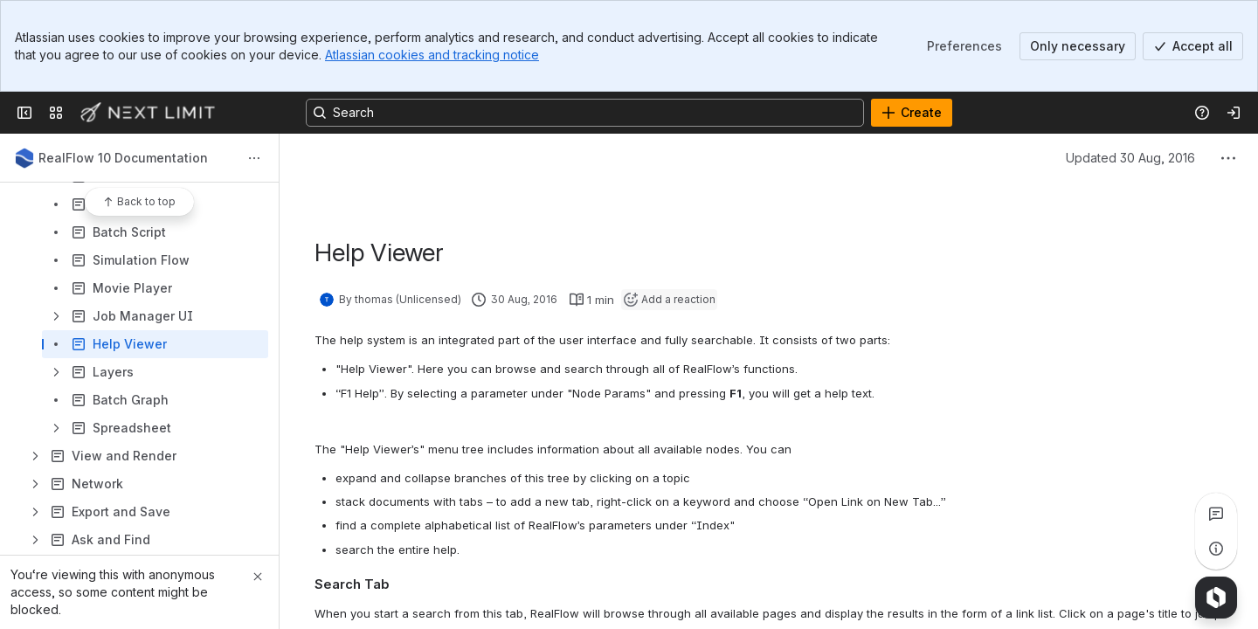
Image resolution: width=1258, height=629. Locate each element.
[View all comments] (1216, 514)
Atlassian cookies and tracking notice (432, 54)
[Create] (911, 113)
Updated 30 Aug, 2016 (1130, 157)
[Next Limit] (148, 113)
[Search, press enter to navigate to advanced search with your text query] (585, 113)
